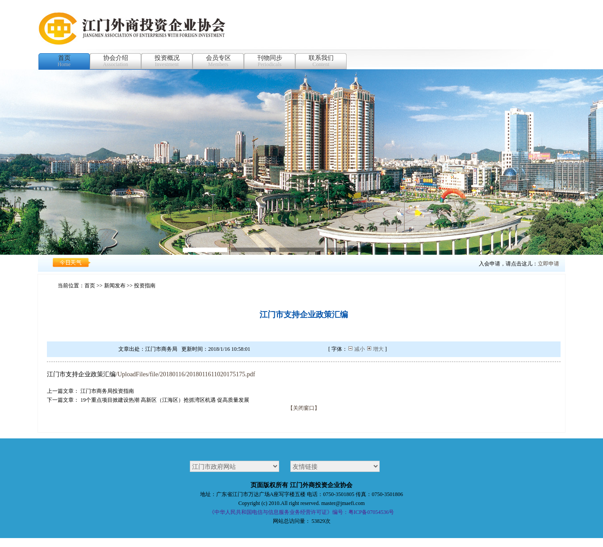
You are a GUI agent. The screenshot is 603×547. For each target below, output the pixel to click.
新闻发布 (115, 285)
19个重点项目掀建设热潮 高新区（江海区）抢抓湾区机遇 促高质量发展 (164, 400)
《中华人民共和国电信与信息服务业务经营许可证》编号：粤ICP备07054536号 (301, 512)
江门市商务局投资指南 (107, 391)
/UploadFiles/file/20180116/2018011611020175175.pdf (185, 374)
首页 (89, 285)
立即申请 (548, 264)
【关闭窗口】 (304, 408)
